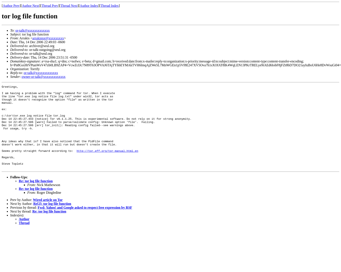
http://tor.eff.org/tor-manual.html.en (107, 164)
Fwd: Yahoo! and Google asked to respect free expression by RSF (85, 224)
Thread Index (110, 5)
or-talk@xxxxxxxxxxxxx (32, 30)
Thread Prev (49, 5)
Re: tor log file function (36, 198)
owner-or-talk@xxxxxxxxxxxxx (44, 76)
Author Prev (11, 5)
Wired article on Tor (48, 216)
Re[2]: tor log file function (52, 220)
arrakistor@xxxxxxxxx (48, 38)
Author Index (89, 5)
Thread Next (68, 5)
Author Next (30, 5)
